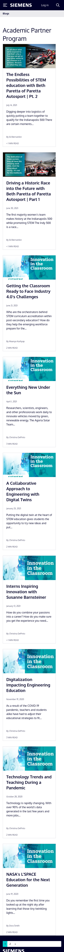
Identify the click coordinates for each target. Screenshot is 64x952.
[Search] (57, 5)
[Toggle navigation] (57, 13)
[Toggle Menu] (5, 5)
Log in (45, 5)
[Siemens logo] (21, 5)
